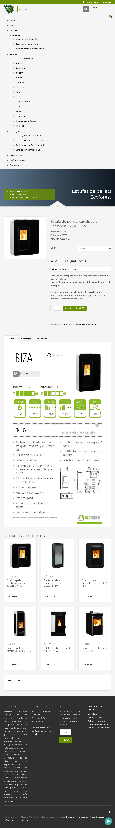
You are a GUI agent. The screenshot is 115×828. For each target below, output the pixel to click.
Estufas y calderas (16, 194)
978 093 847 (106, 2)
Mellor (18, 111)
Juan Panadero (23, 101)
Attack (19, 63)
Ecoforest (20, 87)
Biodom (19, 72)
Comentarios (41, 338)
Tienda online (22, 191)
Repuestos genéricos (26, 121)
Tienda (13, 25)
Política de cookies (96, 717)
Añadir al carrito (74, 308)
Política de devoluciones (99, 727)
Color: (53, 247)
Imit (17, 96)
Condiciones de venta (98, 724)
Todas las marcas (24, 58)
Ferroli (18, 92)
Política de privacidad (97, 721)
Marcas (13, 54)
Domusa (20, 82)
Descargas (26, 338)
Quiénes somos (17, 160)
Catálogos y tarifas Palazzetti (30, 145)
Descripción (11, 338)
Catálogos (15, 131)
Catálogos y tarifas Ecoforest (30, 140)
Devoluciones (16, 155)
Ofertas (13, 30)
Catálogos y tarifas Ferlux (28, 149)
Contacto (14, 165)
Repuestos (15, 35)
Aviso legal (93, 714)
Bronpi (19, 77)
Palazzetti (20, 116)
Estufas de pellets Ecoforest (21, 197)
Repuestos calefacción (27, 43)
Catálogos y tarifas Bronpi (28, 135)
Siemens (20, 125)
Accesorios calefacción (27, 39)
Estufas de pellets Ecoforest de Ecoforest (77, 324)
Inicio (12, 20)
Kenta (18, 106)
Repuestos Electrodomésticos (30, 48)
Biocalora (20, 68)
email (34, 734)
